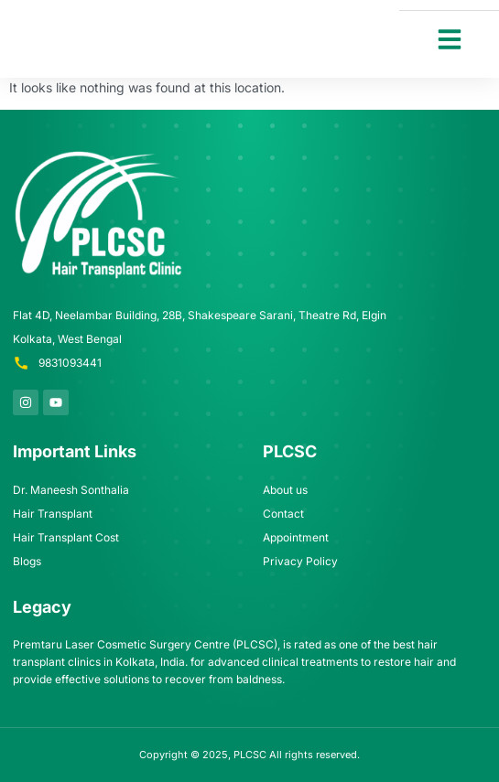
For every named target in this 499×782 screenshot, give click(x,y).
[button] (449, 39)
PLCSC (249, 754)
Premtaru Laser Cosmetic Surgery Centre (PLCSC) (145, 644)
